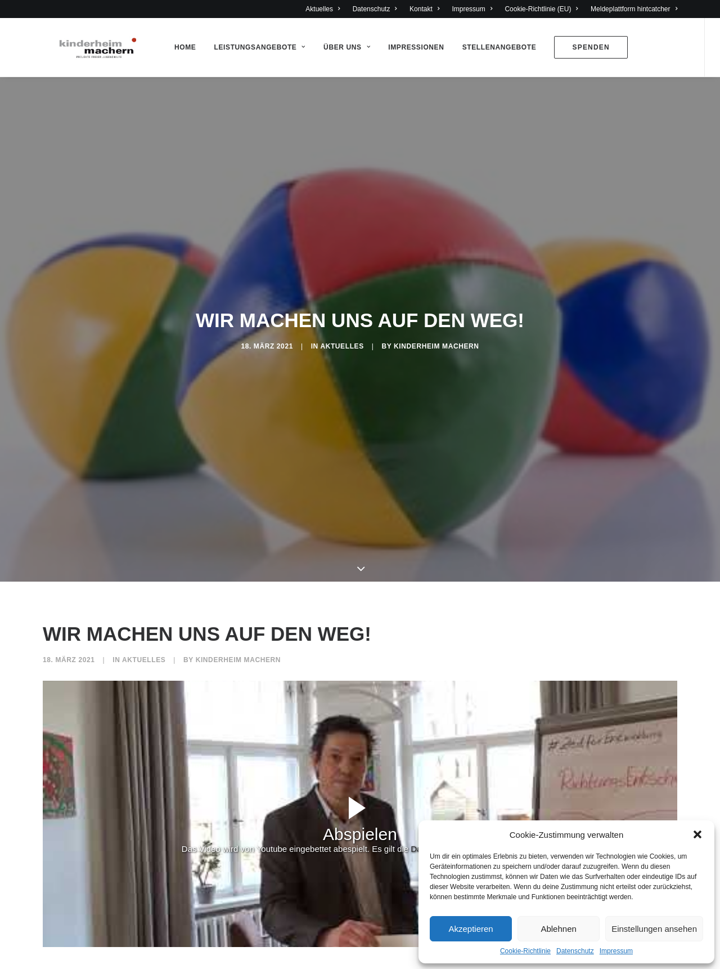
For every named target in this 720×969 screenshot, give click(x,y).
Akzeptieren (470, 929)
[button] (697, 834)
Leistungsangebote (256, 47)
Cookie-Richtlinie (525, 951)
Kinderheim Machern (436, 343)
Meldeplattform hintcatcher (634, 9)
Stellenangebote (495, 47)
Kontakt (424, 9)
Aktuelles (322, 9)
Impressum (616, 951)
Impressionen (412, 47)
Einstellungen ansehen (654, 929)
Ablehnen (558, 929)
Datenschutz (575, 951)
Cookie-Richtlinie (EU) (541, 9)
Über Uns (343, 47)
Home (181, 47)
